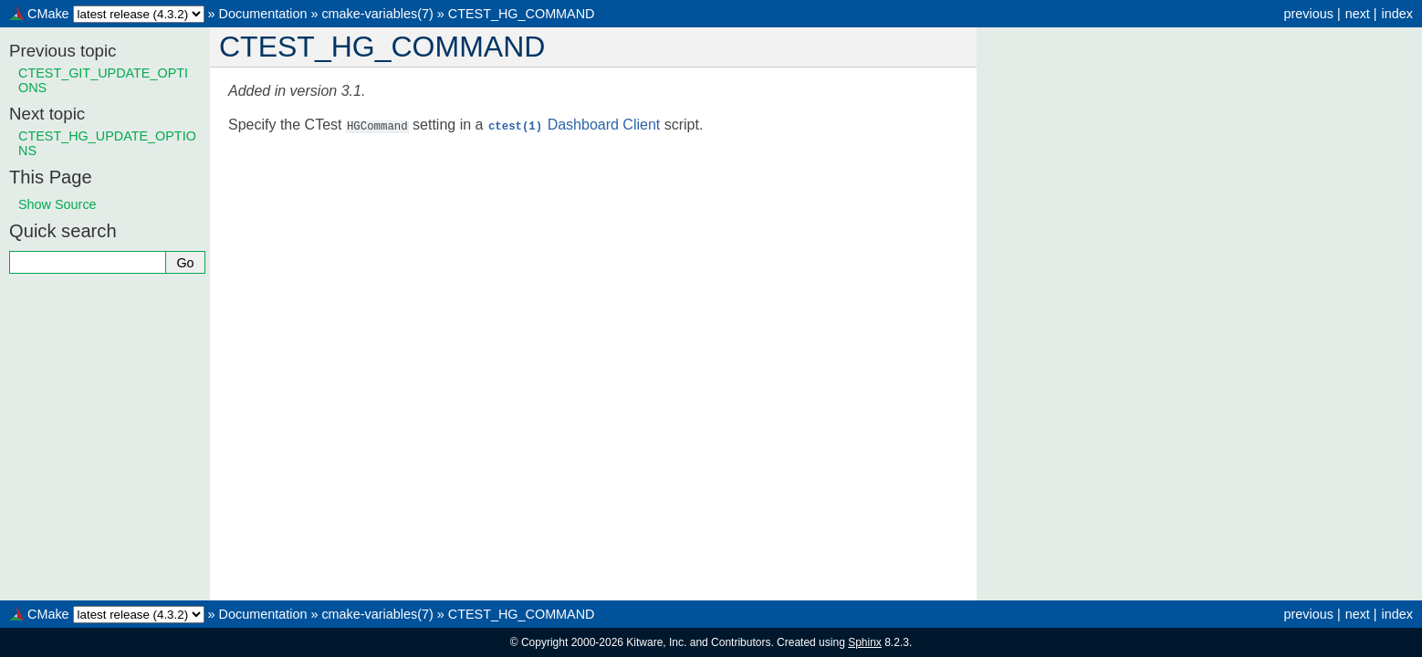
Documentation (263, 13)
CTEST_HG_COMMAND (521, 13)
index (1397, 13)
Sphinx (865, 642)
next (1357, 13)
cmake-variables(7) (377, 13)
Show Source (57, 204)
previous (1308, 13)
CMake (48, 13)
